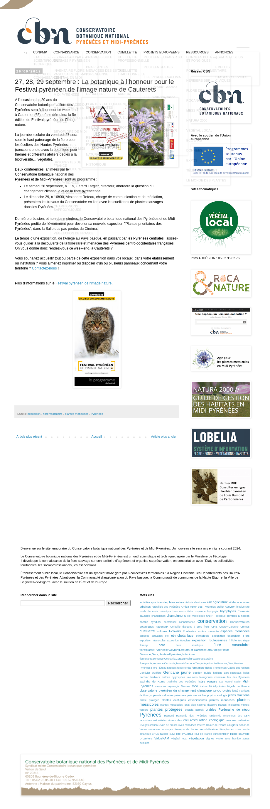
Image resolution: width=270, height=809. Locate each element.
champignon (158, 615)
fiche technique (240, 640)
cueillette (147, 631)
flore (162, 645)
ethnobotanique (182, 635)
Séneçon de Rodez (186, 729)
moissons (160, 686)
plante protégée (149, 700)
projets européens (162, 52)
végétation (196, 738)
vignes (210, 738)
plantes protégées (166, 709)
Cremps (244, 626)
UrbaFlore (146, 738)
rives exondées (187, 725)
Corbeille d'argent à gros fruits (189, 626)
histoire (166, 677)
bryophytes (228, 611)
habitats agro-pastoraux (227, 672)
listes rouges (207, 681)
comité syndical (150, 621)
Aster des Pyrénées (203, 606)
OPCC (217, 690)
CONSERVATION (98, 52)
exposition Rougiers (178, 640)
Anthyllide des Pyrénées (166, 606)
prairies (211, 709)
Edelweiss (189, 631)
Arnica (185, 606)
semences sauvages (160, 729)
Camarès (243, 611)
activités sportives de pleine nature (162, 602)
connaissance (187, 622)
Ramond (169, 715)
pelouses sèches (196, 695)
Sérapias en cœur (230, 729)
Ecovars (175, 631)
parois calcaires (163, 695)
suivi (172, 733)
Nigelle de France (238, 686)
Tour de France (203, 733)
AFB (209, 602)
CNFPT (210, 615)
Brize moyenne (196, 611)
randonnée (215, 715)
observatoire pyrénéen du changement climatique (176, 690)
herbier (144, 677)
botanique (165, 611)
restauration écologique (207, 720)
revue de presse (168, 725)
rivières (201, 725)
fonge (180, 667)
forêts (188, 667)
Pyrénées (97, 413)
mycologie (173, 686)
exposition (34, 413)
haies (246, 672)
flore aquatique (189, 645)
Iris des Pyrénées (238, 677)
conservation (212, 621)
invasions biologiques (199, 677)
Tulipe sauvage (239, 733)
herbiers (155, 677)
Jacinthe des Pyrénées (181, 681)
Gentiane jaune (176, 672)
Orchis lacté (230, 690)
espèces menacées (234, 631)
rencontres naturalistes (153, 720)
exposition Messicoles (153, 640)
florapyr (144, 645)
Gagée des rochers (238, 667)
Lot (221, 681)
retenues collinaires (237, 720)
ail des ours (235, 602)
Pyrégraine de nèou (234, 709)
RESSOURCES (197, 52)
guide (207, 672)
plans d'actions (238, 695)
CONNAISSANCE (66, 52)
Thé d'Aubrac (184, 733)
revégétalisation (149, 725)
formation (198, 667)
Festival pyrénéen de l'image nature (83, 283)
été (167, 635)
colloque (221, 615)
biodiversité (243, 606)
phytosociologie (217, 695)
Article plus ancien (164, 436)
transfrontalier (221, 733)
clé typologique (196, 615)
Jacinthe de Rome (153, 681)
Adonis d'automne (195, 602)
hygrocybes (178, 677)
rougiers (232, 725)
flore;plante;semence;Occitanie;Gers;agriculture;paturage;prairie (176, 658)
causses (145, 615)
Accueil (96, 436)
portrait (199, 709)
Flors (154, 667)
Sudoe (164, 733)
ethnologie (203, 635)
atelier (220, 606)
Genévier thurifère (150, 672)
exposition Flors (238, 635)
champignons (176, 615)
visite (219, 738)
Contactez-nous (44, 268)
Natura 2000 (189, 686)
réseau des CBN (178, 720)
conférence (170, 622)
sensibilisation (208, 729)
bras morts (179, 611)
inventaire (219, 677)
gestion (197, 672)
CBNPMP (40, 52)
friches (208, 667)
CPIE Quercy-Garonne (225, 626)
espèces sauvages (151, 635)
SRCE (155, 733)
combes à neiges (238, 615)
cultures (162, 631)
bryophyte (213, 611)
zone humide (233, 738)
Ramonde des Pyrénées (191, 715)
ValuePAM (161, 738)
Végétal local (179, 738)
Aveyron (230, 606)
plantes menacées (77, 413)
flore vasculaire (53, 413)
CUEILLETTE (127, 52)
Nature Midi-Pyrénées (212, 686)
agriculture (220, 602)
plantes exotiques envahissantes (184, 700)
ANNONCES (224, 52)
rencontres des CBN (236, 715)
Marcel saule (233, 681)
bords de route (149, 611)
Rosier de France (216, 725)
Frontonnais (220, 667)
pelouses (180, 695)
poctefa (189, 709)
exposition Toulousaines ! (211, 640)
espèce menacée (208, 631)
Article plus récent (29, 436)
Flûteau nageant (167, 667)
